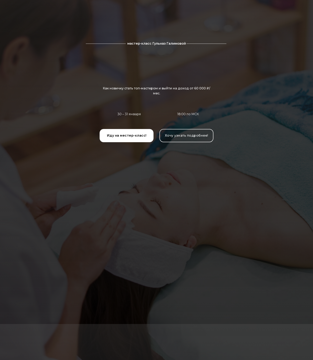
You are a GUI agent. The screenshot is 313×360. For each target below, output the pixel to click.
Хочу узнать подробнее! (186, 135)
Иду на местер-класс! (127, 135)
